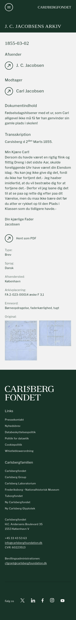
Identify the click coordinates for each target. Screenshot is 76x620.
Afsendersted (14, 276)
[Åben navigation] (9, 7)
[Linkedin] (33, 601)
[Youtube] (62, 601)
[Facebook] (43, 601)
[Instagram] (52, 601)
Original (10, 316)
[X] (22, 601)
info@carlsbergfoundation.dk (23, 542)
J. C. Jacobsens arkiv (33, 26)
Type (8, 250)
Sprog (9, 263)
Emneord (11, 303)
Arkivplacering (15, 290)
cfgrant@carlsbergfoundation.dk (26, 563)
